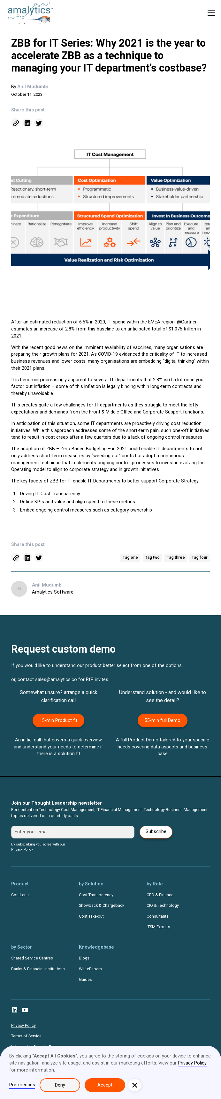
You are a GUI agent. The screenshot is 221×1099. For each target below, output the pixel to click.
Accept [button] (104, 1085)
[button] (211, 12)
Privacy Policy (23, 1025)
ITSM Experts (158, 926)
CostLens (20, 894)
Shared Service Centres (32, 958)
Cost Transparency (96, 894)
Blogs (84, 958)
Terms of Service (26, 1036)
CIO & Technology (163, 905)
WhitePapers (90, 968)
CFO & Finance (160, 894)
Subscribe (156, 831)
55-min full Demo (162, 720)
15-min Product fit (58, 720)
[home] (27, 13)
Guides (85, 979)
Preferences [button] (22, 1085)
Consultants (158, 916)
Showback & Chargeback (101, 905)
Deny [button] (60, 1085)
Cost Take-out (91, 916)
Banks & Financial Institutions (38, 968)
